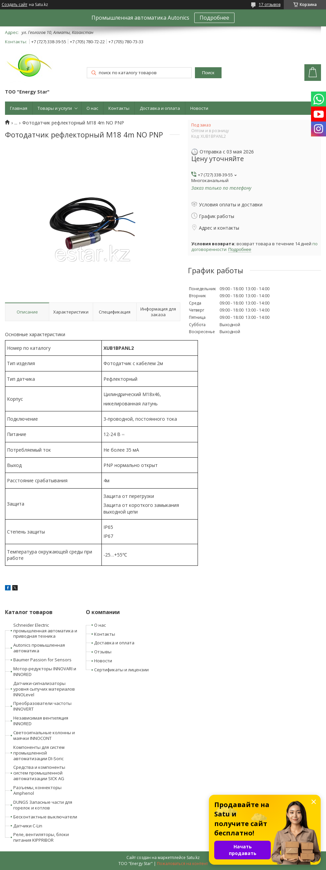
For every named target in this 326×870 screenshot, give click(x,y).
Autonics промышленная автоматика (39, 648)
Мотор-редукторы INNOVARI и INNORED (44, 671)
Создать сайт (14, 4)
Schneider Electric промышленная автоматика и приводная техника (45, 630)
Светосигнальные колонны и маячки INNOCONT (44, 735)
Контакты (118, 108)
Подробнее (214, 17)
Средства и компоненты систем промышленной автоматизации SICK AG (39, 772)
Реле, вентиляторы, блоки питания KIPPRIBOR (41, 837)
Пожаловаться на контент (182, 863)
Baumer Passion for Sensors (42, 660)
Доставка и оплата (160, 108)
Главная (18, 108)
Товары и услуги (55, 108)
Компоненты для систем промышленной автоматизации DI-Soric (39, 752)
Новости (199, 108)
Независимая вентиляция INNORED (40, 721)
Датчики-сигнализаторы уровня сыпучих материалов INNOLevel (44, 689)
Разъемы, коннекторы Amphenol (37, 790)
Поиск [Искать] (208, 72)
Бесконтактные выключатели (45, 817)
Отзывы (102, 652)
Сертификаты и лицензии (121, 670)
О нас (92, 108)
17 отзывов (269, 4)
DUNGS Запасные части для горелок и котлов (42, 805)
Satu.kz (193, 857)
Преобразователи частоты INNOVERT (42, 706)
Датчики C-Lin (27, 826)
